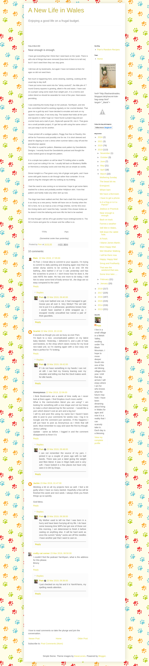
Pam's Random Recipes (108, 49)
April (102, 170)
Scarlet (36, 331)
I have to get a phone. (110, 198)
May (102, 165)
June (102, 161)
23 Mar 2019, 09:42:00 (57, 364)
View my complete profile (99, 440)
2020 (100, 145)
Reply (36, 286)
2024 (100, 137)
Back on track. (106, 219)
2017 (100, 293)
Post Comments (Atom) (52, 643)
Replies (40, 292)
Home (58, 638)
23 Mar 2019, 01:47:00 (50, 483)
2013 (100, 309)
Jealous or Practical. (109, 209)
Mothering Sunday (108, 177)
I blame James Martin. (110, 243)
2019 (100, 149)
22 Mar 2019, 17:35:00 (49, 258)
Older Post (83, 638)
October (104, 157)
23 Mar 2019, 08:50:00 (61, 553)
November (105, 153)
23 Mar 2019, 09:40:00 (57, 297)
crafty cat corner (41, 553)
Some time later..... (108, 274)
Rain (35, 258)
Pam (41, 297)
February (104, 279)
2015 (100, 301)
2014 (100, 305)
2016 (100, 297)
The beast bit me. (108, 181)
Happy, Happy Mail (108, 259)
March (103, 174)
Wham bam (105, 190)
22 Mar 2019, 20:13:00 (51, 331)
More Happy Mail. (108, 247)
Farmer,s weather (108, 224)
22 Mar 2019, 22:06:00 (56, 392)
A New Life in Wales (56, 10)
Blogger (102, 656)
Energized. (105, 186)
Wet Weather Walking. (110, 251)
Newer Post (34, 638)
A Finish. (104, 238)
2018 (100, 288)
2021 (100, 141)
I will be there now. (108, 255)
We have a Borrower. (109, 194)
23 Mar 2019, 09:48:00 (57, 449)
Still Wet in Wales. (108, 228)
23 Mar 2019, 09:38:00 (57, 516)
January (104, 283)
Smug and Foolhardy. (110, 263)
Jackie (36, 483)
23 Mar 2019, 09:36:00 (57, 580)
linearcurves (80, 656)
